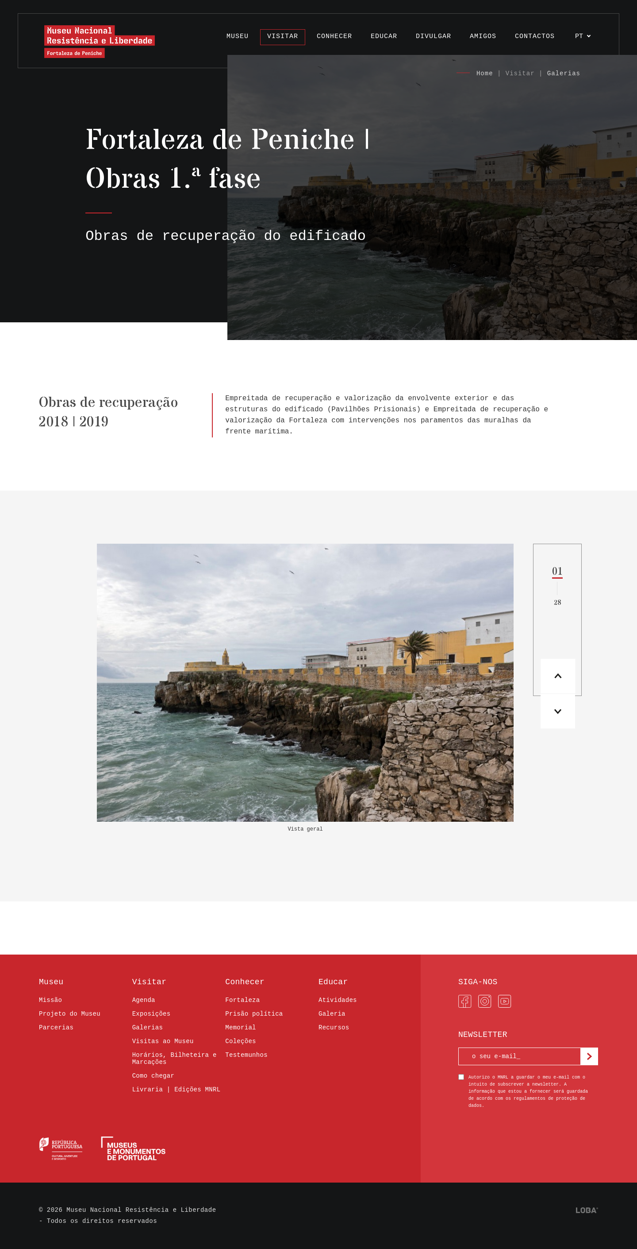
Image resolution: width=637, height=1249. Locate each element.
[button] (557, 713)
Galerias (563, 73)
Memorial (240, 1027)
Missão (50, 1000)
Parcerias (56, 1027)
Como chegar (153, 1075)
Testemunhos (246, 1055)
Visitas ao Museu (163, 1041)
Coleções (240, 1041)
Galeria (331, 1013)
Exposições (151, 1013)
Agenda (143, 1000)
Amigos (483, 36)
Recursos (333, 1027)
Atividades (337, 1000)
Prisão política (254, 1013)
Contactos (535, 36)
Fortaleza (242, 1000)
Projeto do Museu (69, 1013)
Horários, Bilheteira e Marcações (174, 1059)
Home (484, 73)
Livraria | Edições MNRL (176, 1089)
